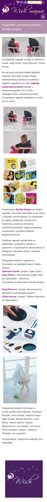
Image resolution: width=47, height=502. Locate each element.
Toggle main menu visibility (43, 16)
